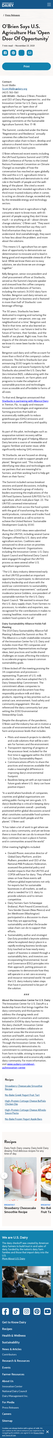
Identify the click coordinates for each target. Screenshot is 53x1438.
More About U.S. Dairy (13, 1258)
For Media (8, 1402)
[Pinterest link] (37, 1311)
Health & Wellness (14, 1335)
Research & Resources (16, 1360)
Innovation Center (12, 1386)
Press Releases (12, 15)
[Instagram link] (26, 1311)
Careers (6, 1414)
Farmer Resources (13, 1374)
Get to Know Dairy (14, 1322)
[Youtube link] (47, 1311)
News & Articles (11, 1349)
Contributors (9, 1354)
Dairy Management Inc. (15, 1395)
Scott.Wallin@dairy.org (14, 88)
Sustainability (11, 1342)
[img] (8, 5)
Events (6, 1367)
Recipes (7, 1329)
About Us (7, 1381)
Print (26, 66)
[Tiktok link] (16, 1311)
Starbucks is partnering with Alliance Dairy (25, 401)
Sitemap (7, 1420)
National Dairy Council (14, 1391)
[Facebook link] (5, 1311)
